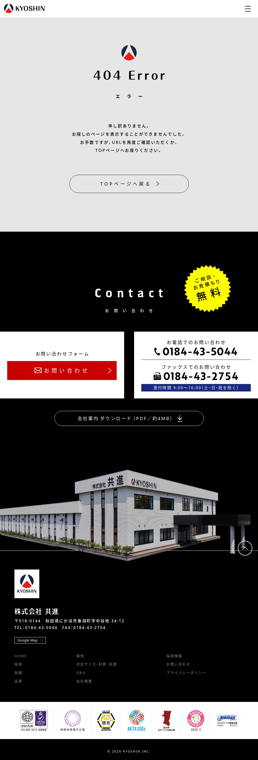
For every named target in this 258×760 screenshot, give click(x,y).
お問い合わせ (178, 664)
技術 (18, 664)
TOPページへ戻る (130, 184)
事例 (80, 656)
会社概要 (84, 681)
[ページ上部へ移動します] (245, 548)
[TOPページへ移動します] (26, 584)
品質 (18, 681)
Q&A (80, 672)
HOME (20, 656)
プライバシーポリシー (186, 672)
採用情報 (174, 656)
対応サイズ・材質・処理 (96, 664)
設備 (18, 672)
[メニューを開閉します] (248, 8)
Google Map (30, 640)
